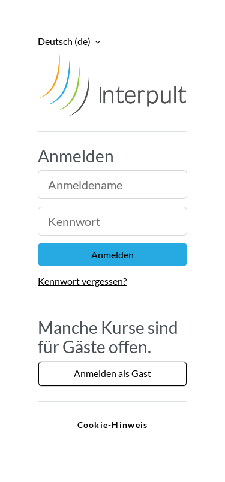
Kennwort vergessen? (82, 281)
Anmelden (112, 254)
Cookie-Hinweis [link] (112, 425)
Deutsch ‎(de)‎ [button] (65, 41)
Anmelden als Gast (112, 373)
